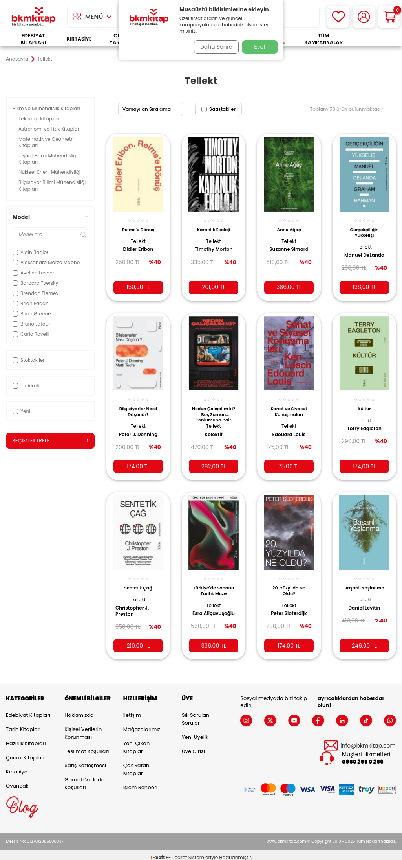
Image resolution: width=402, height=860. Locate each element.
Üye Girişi (193, 746)
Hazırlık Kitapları (26, 738)
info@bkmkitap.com (368, 740)
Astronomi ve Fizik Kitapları (50, 128)
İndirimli (26, 385)
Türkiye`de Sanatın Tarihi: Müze (214, 585)
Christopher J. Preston (135, 603)
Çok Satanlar (373, 39)
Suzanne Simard (289, 245)
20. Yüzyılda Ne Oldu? (288, 583)
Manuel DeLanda (354, 254)
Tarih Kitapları (23, 724)
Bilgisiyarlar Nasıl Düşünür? (138, 405)
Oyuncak (17, 780)
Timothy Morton (214, 245)
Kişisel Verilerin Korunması (83, 728)
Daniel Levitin (364, 600)
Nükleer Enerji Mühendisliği (50, 172)
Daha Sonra (214, 47)
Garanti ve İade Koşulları (84, 778)
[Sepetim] (389, 17)
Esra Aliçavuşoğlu (209, 609)
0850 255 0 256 (363, 757)
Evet (260, 47)
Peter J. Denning (138, 428)
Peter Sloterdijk (289, 606)
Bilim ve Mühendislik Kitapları (47, 108)
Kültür (364, 403)
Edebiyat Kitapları (33, 39)
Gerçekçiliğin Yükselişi (364, 228)
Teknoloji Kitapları (39, 118)
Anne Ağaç (289, 225)
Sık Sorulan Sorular (195, 714)
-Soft (158, 852)
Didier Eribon (138, 245)
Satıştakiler (218, 109)
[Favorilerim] (338, 17)
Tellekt (138, 237)
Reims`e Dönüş (138, 225)
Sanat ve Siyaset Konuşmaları (289, 405)
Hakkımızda (78, 710)
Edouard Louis (288, 428)
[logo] (33, 17)
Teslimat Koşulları (86, 746)
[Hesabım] (364, 17)
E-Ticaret (176, 852)
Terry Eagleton (364, 423)
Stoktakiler (29, 360)
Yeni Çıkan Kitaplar (136, 742)
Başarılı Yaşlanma (364, 580)
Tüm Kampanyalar (323, 39)
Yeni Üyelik (195, 732)
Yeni (21, 411)
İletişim (132, 710)
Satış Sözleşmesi (85, 760)
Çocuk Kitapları (25, 752)
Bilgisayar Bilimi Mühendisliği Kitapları (52, 185)
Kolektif (214, 428)
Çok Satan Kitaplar (136, 764)
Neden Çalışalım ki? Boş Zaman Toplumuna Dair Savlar (214, 407)
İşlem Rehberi (140, 782)
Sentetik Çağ (138, 580)
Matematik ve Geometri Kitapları (46, 142)
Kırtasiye (79, 38)
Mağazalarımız (142, 724)
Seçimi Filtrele (50, 441)
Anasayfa (17, 59)
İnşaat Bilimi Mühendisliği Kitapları (48, 158)
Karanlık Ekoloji (213, 225)
